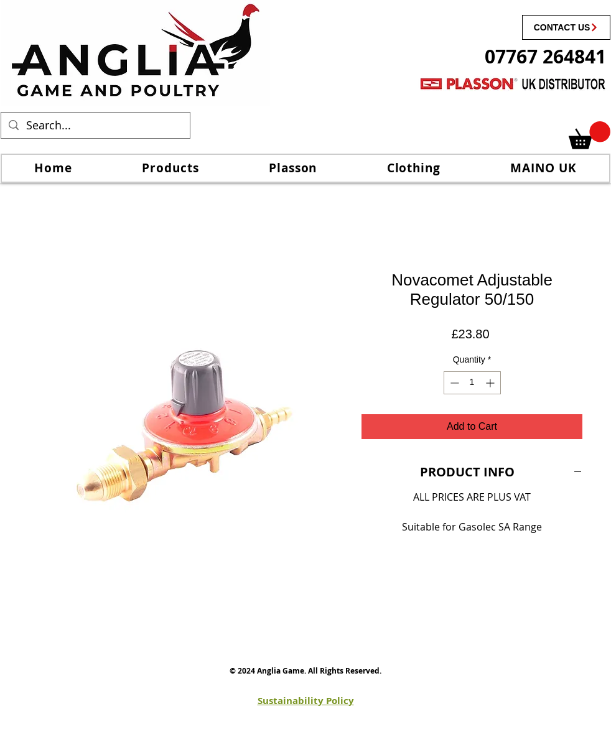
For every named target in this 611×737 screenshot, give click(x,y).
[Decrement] (453, 383)
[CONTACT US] (566, 27)
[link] (589, 135)
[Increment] (491, 383)
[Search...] (95, 125)
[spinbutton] (472, 383)
